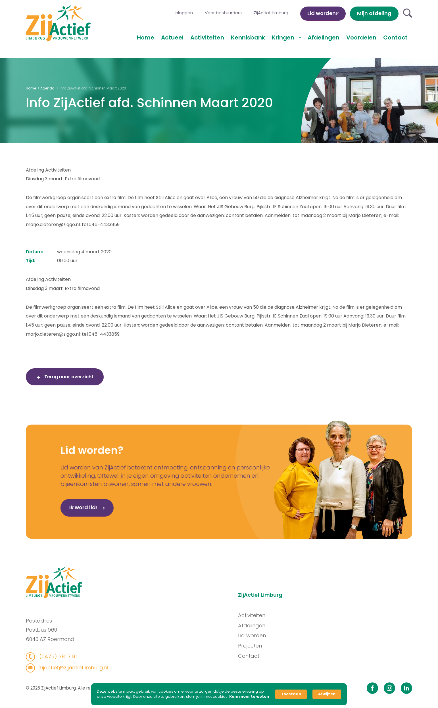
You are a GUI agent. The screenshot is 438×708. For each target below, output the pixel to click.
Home (145, 37)
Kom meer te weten (249, 696)
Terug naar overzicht (68, 376)
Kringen (284, 37)
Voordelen (361, 37)
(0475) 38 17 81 (54, 656)
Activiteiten (207, 37)
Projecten (253, 645)
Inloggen (184, 13)
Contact (395, 37)
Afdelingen (323, 37)
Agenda (47, 88)
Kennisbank (248, 37)
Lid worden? (323, 13)
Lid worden (255, 635)
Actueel (172, 37)
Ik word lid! (67, 509)
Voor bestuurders (223, 13)
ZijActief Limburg (271, 13)
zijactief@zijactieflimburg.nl (70, 667)
